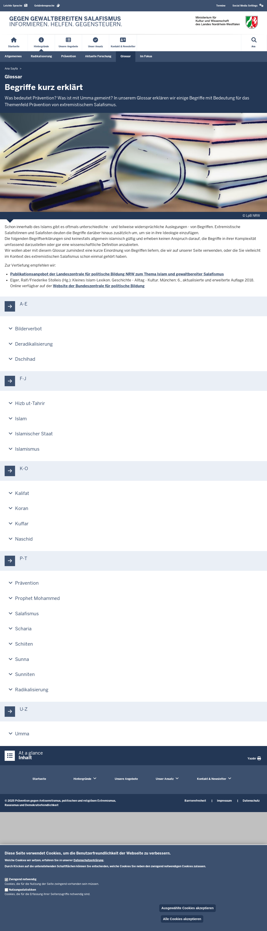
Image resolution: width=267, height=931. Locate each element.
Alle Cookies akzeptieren (182, 919)
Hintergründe (82, 779)
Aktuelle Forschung (98, 56)
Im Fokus (146, 56)
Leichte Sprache (15, 5)
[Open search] (254, 43)
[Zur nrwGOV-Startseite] (65, 22)
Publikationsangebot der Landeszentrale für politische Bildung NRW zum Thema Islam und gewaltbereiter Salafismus (117, 274)
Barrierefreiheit (195, 801)
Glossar (126, 56)
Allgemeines (13, 56)
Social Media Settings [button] (248, 5)
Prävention (68, 56)
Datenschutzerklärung (88, 860)
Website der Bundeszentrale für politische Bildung (99, 286)
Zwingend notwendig (22, 879)
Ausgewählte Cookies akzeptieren (187, 908)
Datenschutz (251, 801)
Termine (221, 5)
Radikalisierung (41, 56)
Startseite (39, 779)
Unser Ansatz (165, 779)
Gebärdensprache (47, 5)
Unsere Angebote (126, 779)
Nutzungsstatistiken (22, 890)
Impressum (224, 801)
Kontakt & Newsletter (211, 779)
